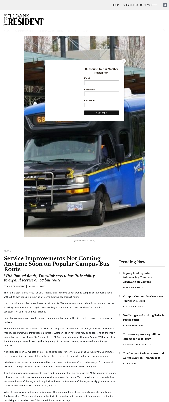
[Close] (124, 61)
